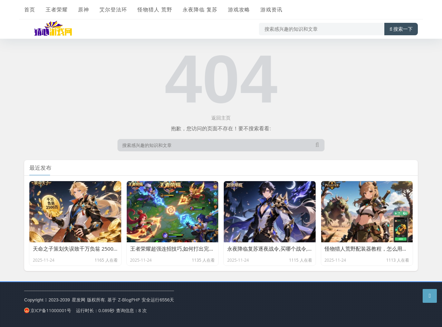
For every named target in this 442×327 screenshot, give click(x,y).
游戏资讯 (271, 9)
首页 (29, 9)
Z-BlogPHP (129, 300)
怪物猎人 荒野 (154, 9)
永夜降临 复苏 (200, 9)
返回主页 (221, 117)
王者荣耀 (57, 9)
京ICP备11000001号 (47, 310)
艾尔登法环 (113, 9)
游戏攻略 (239, 9)
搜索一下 (401, 29)
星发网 (78, 300)
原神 (83, 9)
